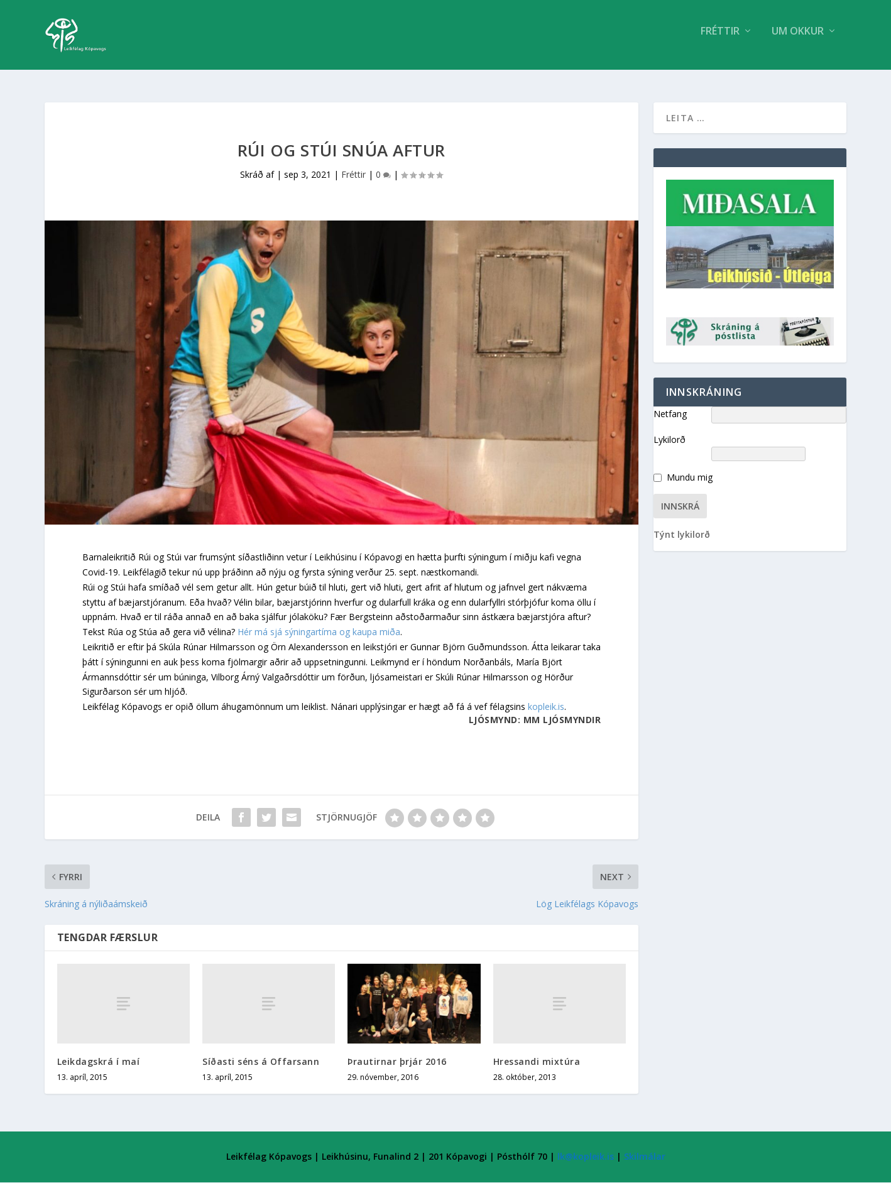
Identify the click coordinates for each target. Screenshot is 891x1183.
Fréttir (720, 40)
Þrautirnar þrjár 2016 (397, 1062)
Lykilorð (669, 440)
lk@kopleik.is (585, 1158)
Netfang (670, 414)
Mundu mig (690, 478)
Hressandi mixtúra (537, 1062)
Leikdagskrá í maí (98, 1062)
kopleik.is (546, 707)
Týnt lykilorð (681, 536)
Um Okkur (798, 40)
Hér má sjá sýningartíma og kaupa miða (319, 632)
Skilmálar (644, 1158)
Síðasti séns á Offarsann (260, 1062)
